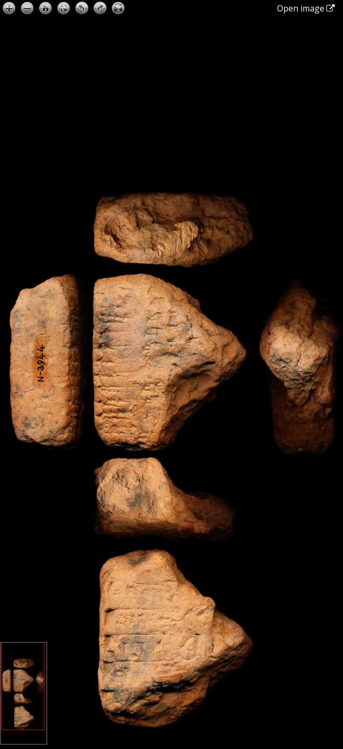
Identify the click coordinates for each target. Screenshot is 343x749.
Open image (306, 8)
